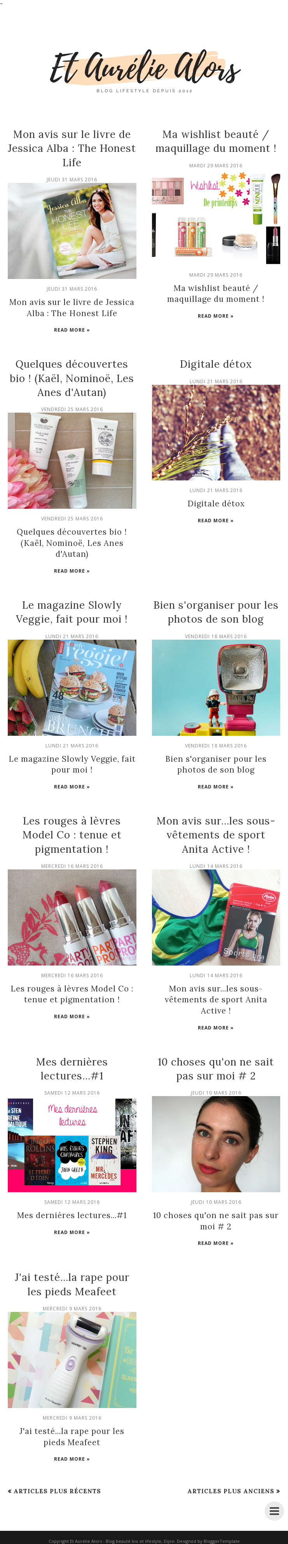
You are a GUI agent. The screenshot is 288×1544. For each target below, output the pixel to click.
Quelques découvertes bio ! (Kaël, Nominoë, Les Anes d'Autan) (72, 377)
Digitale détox (216, 363)
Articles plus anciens (230, 1488)
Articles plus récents (57, 1488)
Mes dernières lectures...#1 (72, 1213)
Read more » (72, 329)
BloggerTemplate (222, 1538)
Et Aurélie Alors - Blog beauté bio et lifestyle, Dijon (122, 1538)
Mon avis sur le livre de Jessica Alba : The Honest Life (72, 148)
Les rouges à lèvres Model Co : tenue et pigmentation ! (72, 833)
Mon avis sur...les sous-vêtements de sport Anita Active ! (216, 833)
